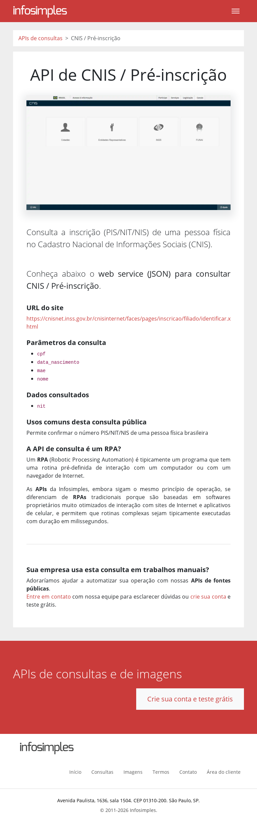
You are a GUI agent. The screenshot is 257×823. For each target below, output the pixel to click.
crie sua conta (208, 596)
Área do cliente (224, 772)
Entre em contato (48, 596)
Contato (188, 772)
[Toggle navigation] (235, 11)
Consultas (102, 772)
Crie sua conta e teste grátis (190, 698)
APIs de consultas (40, 38)
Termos (161, 772)
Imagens (133, 772)
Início (75, 772)
